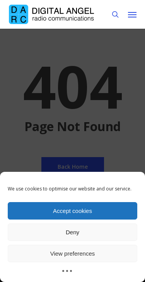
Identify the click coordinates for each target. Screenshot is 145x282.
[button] (132, 14)
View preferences (72, 253)
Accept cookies (72, 211)
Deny (72, 232)
